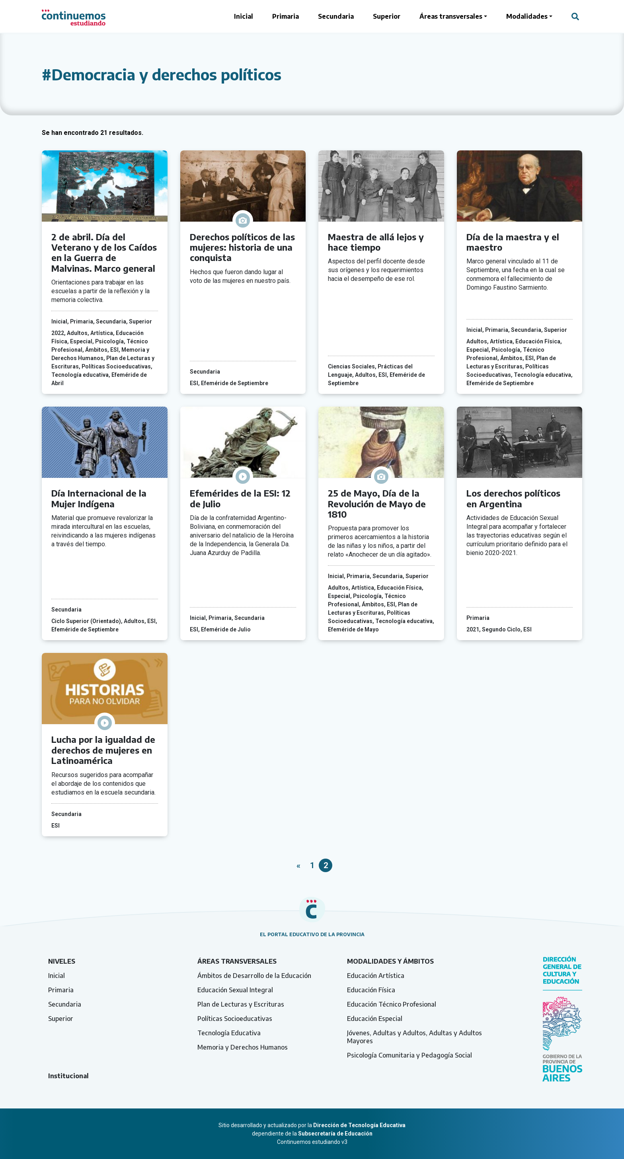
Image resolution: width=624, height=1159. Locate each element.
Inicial (243, 16)
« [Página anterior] (298, 865)
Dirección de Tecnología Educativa (359, 1125)
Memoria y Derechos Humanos (242, 1047)
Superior (386, 16)
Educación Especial (374, 1019)
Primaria (285, 16)
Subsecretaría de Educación (335, 1133)
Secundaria (336, 16)
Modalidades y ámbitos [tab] (390, 961)
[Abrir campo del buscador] (575, 16)
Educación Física (371, 990)
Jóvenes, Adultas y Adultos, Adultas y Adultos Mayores (414, 1037)
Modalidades (527, 16)
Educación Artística (375, 976)
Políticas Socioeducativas (234, 1019)
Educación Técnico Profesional (391, 1004)
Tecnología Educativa (229, 1033)
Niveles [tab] (61, 961)
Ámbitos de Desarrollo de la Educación (254, 976)
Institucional (68, 1076)
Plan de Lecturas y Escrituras (240, 1004)
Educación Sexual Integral (235, 990)
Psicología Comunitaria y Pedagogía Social (409, 1055)
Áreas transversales (450, 16)
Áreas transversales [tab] (237, 961)
